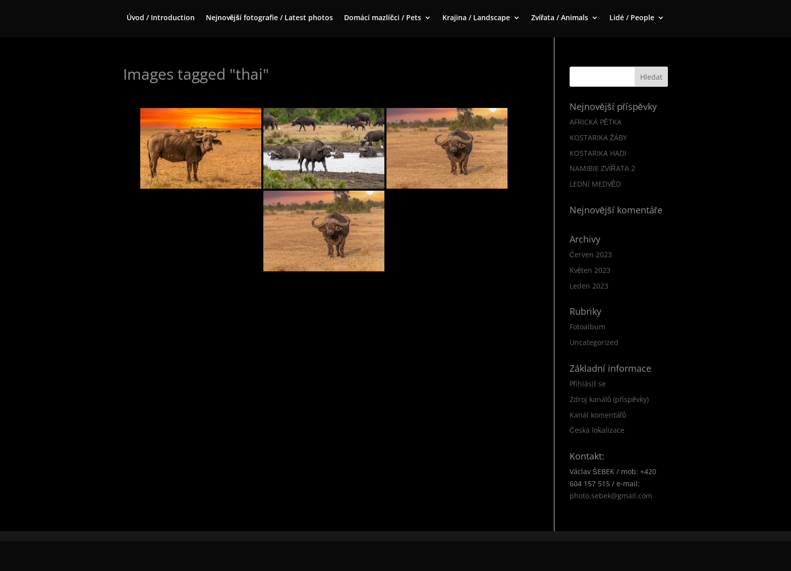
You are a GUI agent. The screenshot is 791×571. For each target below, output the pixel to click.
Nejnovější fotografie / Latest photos (269, 18)
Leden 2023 (589, 286)
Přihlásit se (588, 383)
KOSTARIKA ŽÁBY (599, 137)
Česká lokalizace (597, 430)
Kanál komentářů (598, 415)
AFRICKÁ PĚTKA (596, 122)
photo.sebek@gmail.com (611, 495)
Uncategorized (594, 342)
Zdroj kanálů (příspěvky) (609, 399)
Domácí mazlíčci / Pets (382, 18)
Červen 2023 (591, 254)
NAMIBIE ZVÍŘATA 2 (602, 168)
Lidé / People (631, 18)
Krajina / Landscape (476, 18)
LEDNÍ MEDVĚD (595, 184)
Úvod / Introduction (161, 18)
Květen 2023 (590, 270)
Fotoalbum (587, 326)
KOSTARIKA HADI (598, 153)
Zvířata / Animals (559, 18)
